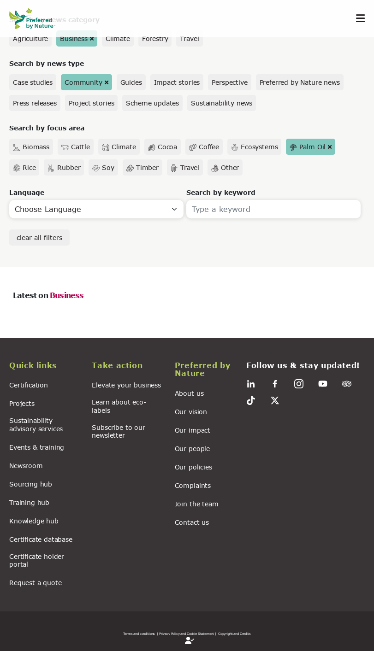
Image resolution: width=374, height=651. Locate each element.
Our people (192, 448)
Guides (131, 82)
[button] (45, 366)
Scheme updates (152, 103)
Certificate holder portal (36, 560)
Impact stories (177, 82)
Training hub (29, 502)
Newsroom (26, 465)
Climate (118, 38)
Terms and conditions (139, 633)
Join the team (197, 504)
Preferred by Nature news (300, 82)
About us (189, 393)
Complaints (193, 485)
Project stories (91, 103)
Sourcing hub (30, 484)
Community (83, 82)
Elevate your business (126, 385)
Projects (22, 403)
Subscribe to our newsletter (118, 431)
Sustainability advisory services (36, 424)
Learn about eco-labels (119, 406)
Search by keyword (220, 192)
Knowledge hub (34, 521)
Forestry (155, 38)
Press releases (35, 103)
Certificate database (40, 539)
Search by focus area (46, 128)
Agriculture (30, 38)
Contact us (192, 522)
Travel (189, 38)
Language (26, 192)
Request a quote (35, 582)
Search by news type (46, 63)
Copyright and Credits (234, 633)
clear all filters (39, 237)
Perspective (229, 82)
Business (74, 38)
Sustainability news (221, 103)
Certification (28, 385)
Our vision (191, 412)
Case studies (33, 82)
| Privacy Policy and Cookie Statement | (186, 633)
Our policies (193, 467)
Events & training (36, 447)
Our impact (192, 430)
